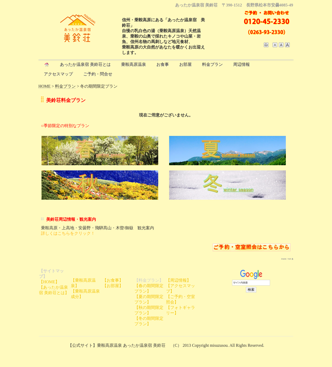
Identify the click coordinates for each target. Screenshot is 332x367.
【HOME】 (49, 282)
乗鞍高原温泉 (133, 64)
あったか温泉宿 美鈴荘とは (85, 64)
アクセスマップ (58, 74)
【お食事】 (112, 280)
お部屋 (185, 64)
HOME (44, 86)
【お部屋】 (112, 285)
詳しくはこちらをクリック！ (68, 233)
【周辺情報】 (178, 280)
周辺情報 (241, 64)
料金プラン (212, 64)
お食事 (162, 64)
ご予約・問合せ (97, 74)
